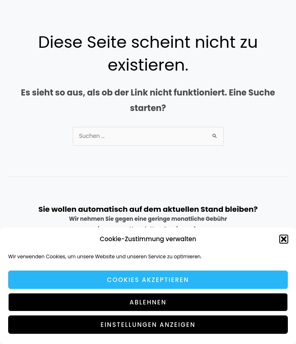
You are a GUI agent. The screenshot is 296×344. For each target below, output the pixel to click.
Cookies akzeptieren (148, 279)
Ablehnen (148, 302)
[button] (284, 239)
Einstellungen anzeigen (147, 324)
